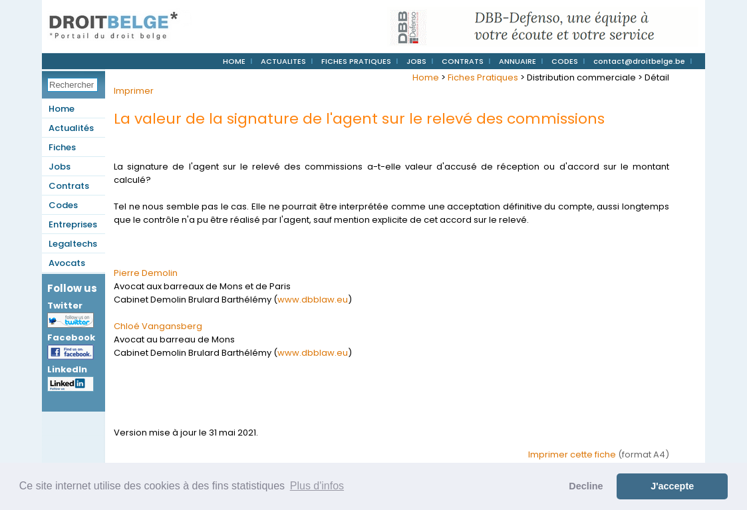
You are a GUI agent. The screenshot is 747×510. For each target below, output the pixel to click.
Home (62, 108)
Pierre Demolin (146, 273)
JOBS (416, 61)
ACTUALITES (283, 61)
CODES (564, 61)
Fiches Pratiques (483, 77)
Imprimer (134, 90)
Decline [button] (586, 486)
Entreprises (73, 224)
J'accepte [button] (672, 486)
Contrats (69, 186)
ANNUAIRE (517, 61)
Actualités (71, 128)
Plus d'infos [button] (317, 485)
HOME (234, 61)
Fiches (62, 147)
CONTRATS (463, 61)
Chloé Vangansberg (158, 326)
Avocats (67, 263)
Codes (63, 205)
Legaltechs (73, 243)
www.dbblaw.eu (312, 299)
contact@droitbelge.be (639, 61)
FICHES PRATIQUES (356, 61)
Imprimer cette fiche (572, 454)
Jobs (60, 166)
